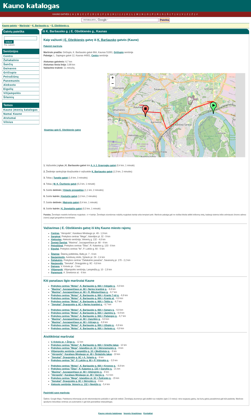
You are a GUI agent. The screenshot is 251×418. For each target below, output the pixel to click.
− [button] (112, 84)
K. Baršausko (106, 40)
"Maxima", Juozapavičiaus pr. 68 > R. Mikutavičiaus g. (79, 292)
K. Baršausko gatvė (102, 171)
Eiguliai (55, 249)
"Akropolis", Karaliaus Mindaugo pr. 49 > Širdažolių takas (81, 354)
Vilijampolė (57, 269)
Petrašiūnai (57, 245)
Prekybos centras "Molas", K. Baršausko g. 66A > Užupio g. (82, 325)
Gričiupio (9, 72)
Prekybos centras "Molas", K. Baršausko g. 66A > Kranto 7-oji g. (85, 295)
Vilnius (8, 122)
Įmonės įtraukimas (133, 413)
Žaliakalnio (11, 60)
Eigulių (8, 88)
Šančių (8, 64)
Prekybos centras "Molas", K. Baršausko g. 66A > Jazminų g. (83, 313)
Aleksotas (56, 239)
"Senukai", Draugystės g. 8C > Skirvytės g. (73, 381)
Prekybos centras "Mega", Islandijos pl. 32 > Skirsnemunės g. (83, 348)
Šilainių (8, 97)
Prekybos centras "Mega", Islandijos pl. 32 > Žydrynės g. (81, 378)
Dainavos (9, 68)
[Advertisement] (75, 99)
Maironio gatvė (71, 202)
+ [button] (112, 78)
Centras (55, 233)
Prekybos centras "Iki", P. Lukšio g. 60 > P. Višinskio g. (80, 360)
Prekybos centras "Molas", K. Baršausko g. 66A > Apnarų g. (82, 310)
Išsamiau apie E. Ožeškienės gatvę (62, 130)
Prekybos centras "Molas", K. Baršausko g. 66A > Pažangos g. (84, 316)
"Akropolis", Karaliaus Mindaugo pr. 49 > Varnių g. (77, 375)
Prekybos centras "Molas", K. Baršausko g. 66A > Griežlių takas (85, 345)
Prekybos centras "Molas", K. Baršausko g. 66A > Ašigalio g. (83, 286)
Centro (8, 56)
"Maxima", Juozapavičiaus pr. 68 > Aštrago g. (75, 322)
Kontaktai (148, 413)
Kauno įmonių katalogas (20, 109)
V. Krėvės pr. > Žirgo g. (63, 342)
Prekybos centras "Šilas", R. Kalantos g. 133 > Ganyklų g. (81, 369)
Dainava (55, 266)
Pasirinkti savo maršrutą (56, 392)
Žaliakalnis (56, 260)
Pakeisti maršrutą (52, 46)
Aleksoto (9, 84)
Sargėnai (55, 236)
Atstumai (9, 117)
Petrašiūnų (11, 76)
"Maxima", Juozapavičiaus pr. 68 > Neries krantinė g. (79, 289)
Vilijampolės (12, 93)
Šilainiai (55, 254)
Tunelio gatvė (61, 177)
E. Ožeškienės (74, 40)
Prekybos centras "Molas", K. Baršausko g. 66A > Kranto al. (82, 298)
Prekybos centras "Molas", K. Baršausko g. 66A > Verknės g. (83, 328)
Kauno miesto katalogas (110, 413)
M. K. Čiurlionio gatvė (65, 184)
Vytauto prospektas (73, 190)
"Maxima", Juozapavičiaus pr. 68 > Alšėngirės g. (76, 372)
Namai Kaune (12, 113)
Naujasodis (57, 263)
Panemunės (11, 80)
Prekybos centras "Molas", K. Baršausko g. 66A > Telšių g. (82, 301)
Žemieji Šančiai (59, 242)
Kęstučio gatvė (69, 196)
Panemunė (56, 272)
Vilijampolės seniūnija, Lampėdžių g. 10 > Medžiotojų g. (80, 351)
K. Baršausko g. (40, 25)
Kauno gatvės (9, 25)
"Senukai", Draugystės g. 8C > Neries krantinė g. (76, 304)
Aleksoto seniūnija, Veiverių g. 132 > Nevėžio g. (76, 384)
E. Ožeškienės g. (60, 25)
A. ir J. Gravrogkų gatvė (103, 165)
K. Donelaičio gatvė (71, 208)
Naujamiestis (58, 257)
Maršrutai (24, 25)
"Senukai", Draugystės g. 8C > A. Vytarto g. (74, 357)
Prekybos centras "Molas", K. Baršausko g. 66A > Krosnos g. (83, 366)
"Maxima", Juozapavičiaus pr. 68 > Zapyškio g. (75, 319)
